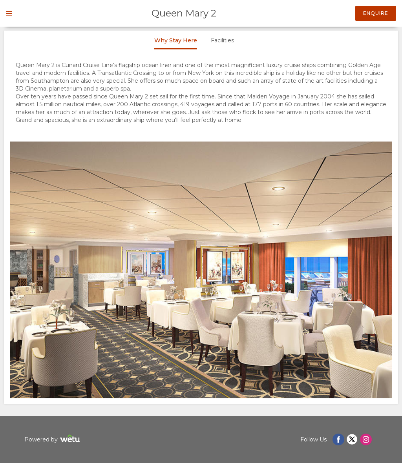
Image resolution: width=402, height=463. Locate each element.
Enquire (375, 13)
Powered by (53, 440)
